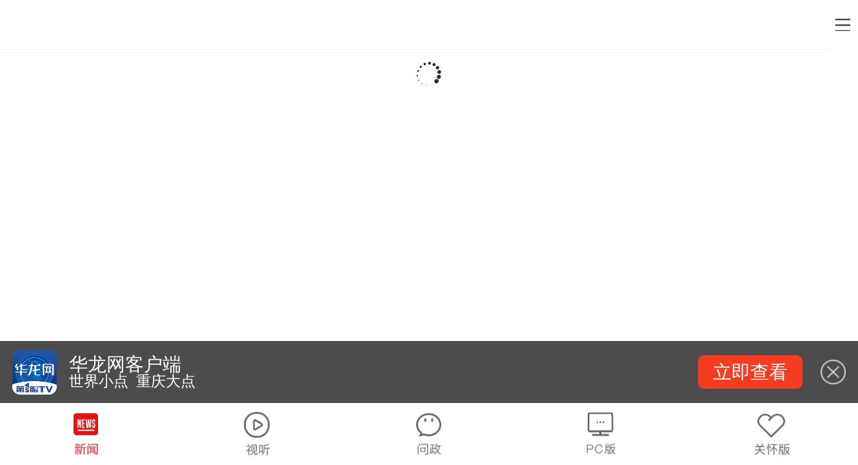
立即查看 (750, 372)
